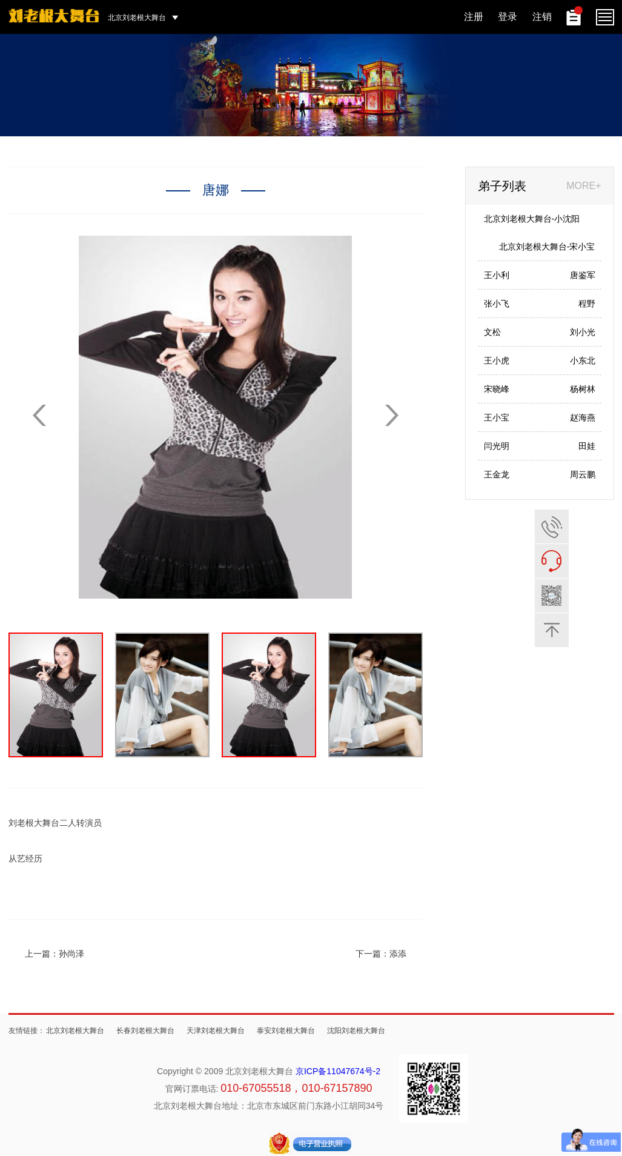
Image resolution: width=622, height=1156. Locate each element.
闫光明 (496, 446)
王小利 (496, 275)
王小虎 (496, 360)
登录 (507, 17)
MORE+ (583, 186)
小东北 (582, 360)
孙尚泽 (71, 953)
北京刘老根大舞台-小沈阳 (532, 219)
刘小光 (582, 332)
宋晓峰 (496, 389)
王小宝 (496, 417)
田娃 (586, 446)
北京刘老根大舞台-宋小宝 (547, 246)
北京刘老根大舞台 (75, 1030)
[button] (392, 415)
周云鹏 (582, 474)
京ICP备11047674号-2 (338, 1071)
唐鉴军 (582, 275)
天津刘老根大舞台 (216, 1030)
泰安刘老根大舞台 (286, 1030)
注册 (473, 17)
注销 (542, 17)
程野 (586, 303)
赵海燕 (582, 417)
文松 (492, 332)
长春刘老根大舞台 (145, 1030)
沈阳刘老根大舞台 (356, 1030)
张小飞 (496, 303)
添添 (397, 953)
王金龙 (496, 474)
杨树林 (582, 389)
